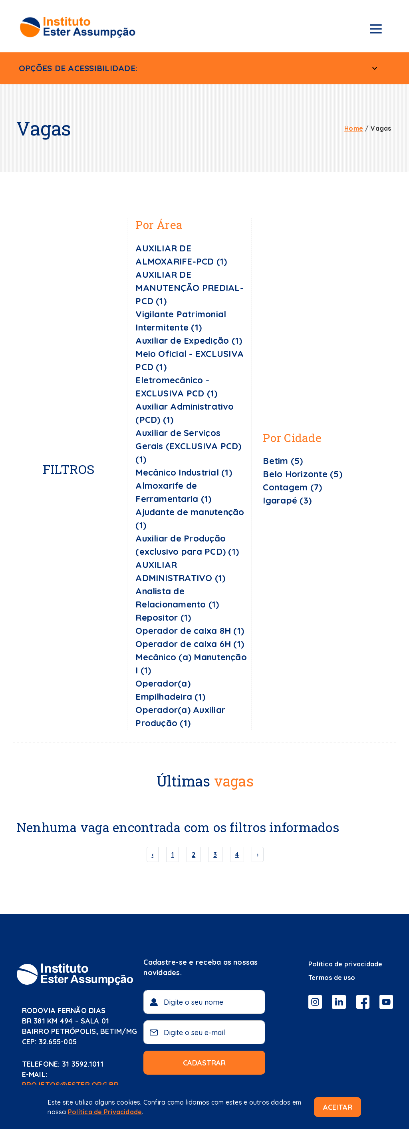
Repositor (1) (163, 617)
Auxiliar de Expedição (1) (188, 340)
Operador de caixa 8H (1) (189, 630)
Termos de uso (331, 978)
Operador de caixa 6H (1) (189, 643)
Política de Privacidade (105, 1112)
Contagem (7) (292, 487)
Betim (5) (283, 460)
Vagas (381, 128)
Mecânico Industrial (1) (183, 472)
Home (353, 128)
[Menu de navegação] (376, 30)
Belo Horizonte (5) (302, 474)
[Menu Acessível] (374, 68)
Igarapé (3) (287, 500)
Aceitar (337, 1107)
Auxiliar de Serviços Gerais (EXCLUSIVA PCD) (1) (188, 446)
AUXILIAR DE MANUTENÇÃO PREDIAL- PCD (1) (189, 288)
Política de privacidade (345, 964)
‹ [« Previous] (152, 854)
